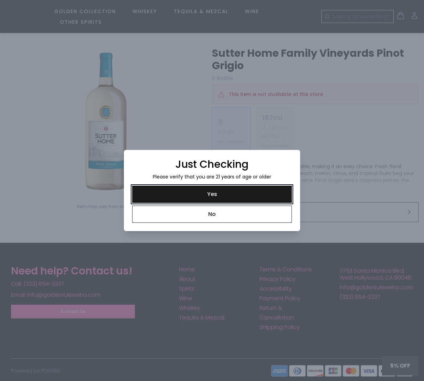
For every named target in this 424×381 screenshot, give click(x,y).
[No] (212, 214)
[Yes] (212, 194)
